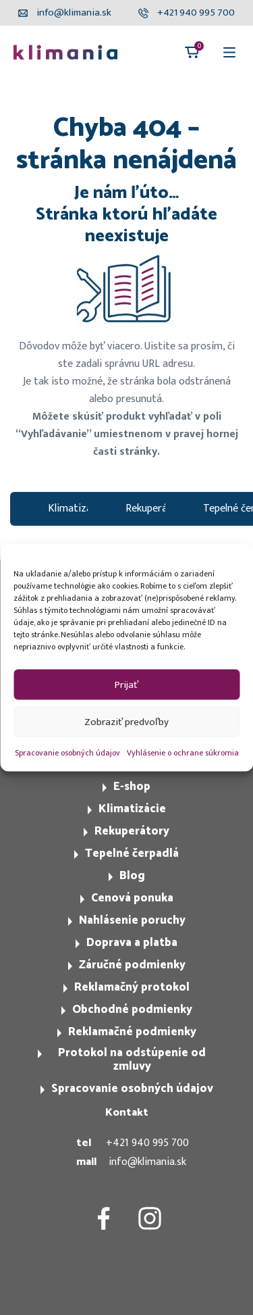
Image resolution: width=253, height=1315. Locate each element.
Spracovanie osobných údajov (67, 753)
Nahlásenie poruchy (132, 920)
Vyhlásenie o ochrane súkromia (183, 753)
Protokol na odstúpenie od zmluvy (132, 1059)
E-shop (131, 786)
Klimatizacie (76, 508)
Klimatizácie (132, 809)
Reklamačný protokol (132, 987)
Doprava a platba (131, 942)
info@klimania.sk (147, 1162)
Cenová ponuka (132, 898)
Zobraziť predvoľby (126, 721)
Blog (132, 876)
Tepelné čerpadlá (132, 853)
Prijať (126, 684)
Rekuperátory (156, 508)
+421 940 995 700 (147, 1143)
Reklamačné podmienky (132, 1032)
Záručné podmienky (132, 965)
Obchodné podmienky (132, 1009)
